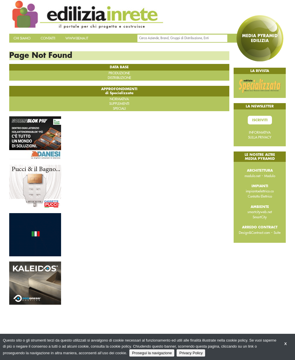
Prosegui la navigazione (152, 353)
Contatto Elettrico (260, 196)
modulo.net (252, 176)
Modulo (269, 176)
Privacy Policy (191, 353)
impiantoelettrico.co (260, 191)
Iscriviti (260, 120)
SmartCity (260, 217)
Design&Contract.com (254, 232)
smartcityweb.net (259, 212)
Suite (277, 232)
